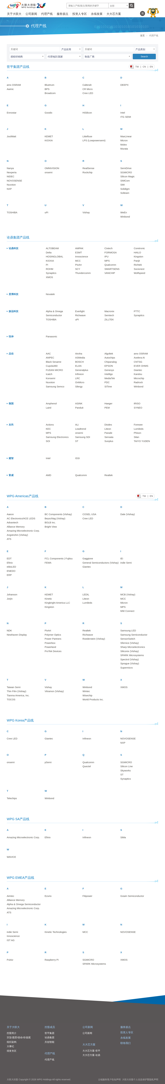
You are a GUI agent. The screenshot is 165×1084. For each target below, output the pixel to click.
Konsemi (50, 378)
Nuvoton (11, 184)
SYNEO (138, 407)
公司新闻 (31, 14)
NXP (9, 188)
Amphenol (51, 403)
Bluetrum (49, 84)
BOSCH (79, 361)
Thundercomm (83, 273)
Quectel (86, 766)
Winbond (125, 216)
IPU (106, 256)
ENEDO (11, 571)
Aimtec (10, 896)
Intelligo (108, 374)
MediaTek (109, 378)
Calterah (87, 84)
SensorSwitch (127, 638)
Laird (48, 407)
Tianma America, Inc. (18, 695)
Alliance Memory (16, 526)
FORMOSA (110, 252)
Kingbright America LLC (57, 602)
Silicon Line (126, 766)
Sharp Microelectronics (132, 647)
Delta (49, 252)
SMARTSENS (111, 269)
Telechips (12, 798)
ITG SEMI (125, 116)
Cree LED (87, 93)
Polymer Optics (53, 634)
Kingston (138, 256)
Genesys (109, 370)
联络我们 (125, 1043)
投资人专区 (79, 14)
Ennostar (11, 112)
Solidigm (125, 188)
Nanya (10, 168)
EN (151, 67)
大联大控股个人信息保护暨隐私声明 (140, 1079)
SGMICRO (126, 172)
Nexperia (11, 172)
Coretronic (139, 248)
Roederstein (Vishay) (93, 638)
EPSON (108, 365)
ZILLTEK (109, 319)
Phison (137, 432)
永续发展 (96, 14)
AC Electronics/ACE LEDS (21, 518)
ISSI (77, 458)
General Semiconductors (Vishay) (100, 562)
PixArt (78, 264)
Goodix (48, 112)
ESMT (78, 252)
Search (144, 56)
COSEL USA (89, 514)
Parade (108, 432)
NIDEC (10, 176)
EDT (9, 558)
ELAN (78, 365)
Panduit (79, 407)
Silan (136, 437)
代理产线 (47, 14)
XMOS (49, 277)
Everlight (79, 311)
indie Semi (126, 562)
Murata (124, 148)
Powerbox (50, 643)
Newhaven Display (17, 634)
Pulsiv (10, 959)
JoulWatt (11, 136)
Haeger (108, 403)
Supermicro (126, 667)
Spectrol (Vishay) (129, 659)
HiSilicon (87, 112)
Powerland (50, 647)
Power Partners (53, 638)
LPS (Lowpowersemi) (94, 140)
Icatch (49, 374)
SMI (122, 184)
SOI (48, 441)
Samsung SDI (82, 437)
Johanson (12, 594)
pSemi (48, 762)
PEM (107, 407)
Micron (124, 140)
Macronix (109, 311)
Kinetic (48, 598)
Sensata (108, 437)
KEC (48, 428)
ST (76, 441)
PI (47, 264)
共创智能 (49, 1042)
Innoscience (81, 256)
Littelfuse (87, 136)
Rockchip (87, 172)
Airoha (78, 353)
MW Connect (127, 611)
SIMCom (125, 180)
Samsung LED (128, 630)
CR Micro (87, 89)
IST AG (11, 940)
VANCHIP (109, 273)
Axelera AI (139, 357)
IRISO (137, 403)
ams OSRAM (14, 84)
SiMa (123, 837)
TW (137, 67)
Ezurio (48, 896)
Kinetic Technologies (56, 932)
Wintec (86, 691)
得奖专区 (11, 1050)
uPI (46, 212)
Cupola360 (52, 365)
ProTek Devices (53, 651)
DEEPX (124, 84)
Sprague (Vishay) (129, 663)
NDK (9, 630)
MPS (107, 260)
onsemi (48, 172)
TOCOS (11, 699)
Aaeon (10, 514)
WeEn (123, 212)
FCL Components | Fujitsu (59, 558)
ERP (9, 575)
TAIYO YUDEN (142, 441)
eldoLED (11, 566)
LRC (77, 378)
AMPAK (79, 248)
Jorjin (10, 598)
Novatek (50, 294)
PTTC (137, 311)
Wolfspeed (139, 273)
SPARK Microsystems (132, 655)
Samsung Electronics (57, 437)
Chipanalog (110, 361)
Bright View (51, 526)
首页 (142, 35)
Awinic (10, 89)
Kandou (138, 374)
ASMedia (80, 357)
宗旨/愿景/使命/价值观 (19, 1037)
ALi (77, 424)
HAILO (137, 252)
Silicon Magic (127, 176)
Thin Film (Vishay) (16, 691)
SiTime (108, 386)
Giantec (138, 370)
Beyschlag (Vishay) (55, 518)
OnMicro (79, 382)
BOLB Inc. (50, 522)
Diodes (108, 424)
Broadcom (50, 93)
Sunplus (108, 441)
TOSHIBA (12, 212)
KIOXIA (49, 140)
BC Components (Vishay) (58, 514)
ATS (9, 539)
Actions (50, 424)
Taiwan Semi (13, 687)
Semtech (109, 315)
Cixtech (108, 248)
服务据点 (62, 14)
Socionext (139, 269)
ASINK (78, 403)
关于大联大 (14, 14)
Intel (122, 112)
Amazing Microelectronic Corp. (23, 530)
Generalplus (81, 370)
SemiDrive (125, 168)
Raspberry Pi (52, 959)
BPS (47, 89)
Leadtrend (80, 428)
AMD (48, 475)
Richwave (80, 315)
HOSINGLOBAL (54, 256)
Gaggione (87, 558)
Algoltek (108, 353)
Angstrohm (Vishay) (17, 535)
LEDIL (85, 594)
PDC (107, 382)
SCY (77, 269)
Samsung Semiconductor (133, 634)
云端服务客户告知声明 (109, 1079)
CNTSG (138, 361)
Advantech (12, 522)
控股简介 (11, 1033)
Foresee (138, 424)
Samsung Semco (55, 386)
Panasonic (51, 336)
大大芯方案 (114, 14)
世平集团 (49, 1033)
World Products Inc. (93, 699)
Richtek (138, 264)
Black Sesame (53, 361)
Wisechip (87, 695)
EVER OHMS (141, 365)
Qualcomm (110, 264)
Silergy (78, 386)
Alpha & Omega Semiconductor (24, 904)
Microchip (139, 378)
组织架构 (11, 1042)
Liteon (107, 428)
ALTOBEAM (52, 248)
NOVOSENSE (14, 180)
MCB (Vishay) (127, 594)
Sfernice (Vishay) (129, 643)
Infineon (79, 374)
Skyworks (125, 770)
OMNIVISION (52, 168)
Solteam (124, 193)
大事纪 (10, 1046)
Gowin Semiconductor (132, 896)
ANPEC (50, 357)
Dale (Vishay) (127, 514)
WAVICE (11, 857)
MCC (78, 260)
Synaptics (51, 273)
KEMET (49, 136)
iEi (121, 558)
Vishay (86, 212)
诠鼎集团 (49, 1037)
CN (144, 67)
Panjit (137, 260)
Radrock (138, 382)
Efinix (10, 562)
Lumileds (138, 428)
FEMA (48, 562)
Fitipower (87, 896)
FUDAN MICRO (54, 370)
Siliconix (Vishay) (129, 651)
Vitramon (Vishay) (54, 691)
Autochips (109, 357)
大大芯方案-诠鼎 (91, 1055)
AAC (48, 353)
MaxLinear (126, 136)
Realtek (108, 475)
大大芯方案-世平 (91, 1050)
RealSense (88, 168)
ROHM (49, 269)
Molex (123, 144)
